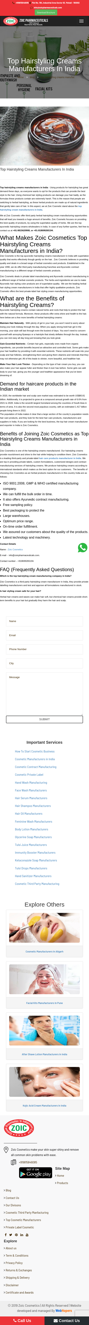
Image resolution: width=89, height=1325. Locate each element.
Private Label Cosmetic (19, 1227)
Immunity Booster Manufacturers (35, 852)
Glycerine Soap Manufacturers (33, 837)
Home (60, 1175)
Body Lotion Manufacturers (31, 829)
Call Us (22, 1320)
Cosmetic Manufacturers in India (35, 759)
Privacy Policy (14, 1263)
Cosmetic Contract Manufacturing (35, 767)
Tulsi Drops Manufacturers (31, 868)
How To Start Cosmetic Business (34, 751)
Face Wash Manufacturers (31, 790)
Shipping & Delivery (18, 1277)
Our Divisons (13, 1205)
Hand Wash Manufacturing (31, 782)
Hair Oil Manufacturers (28, 813)
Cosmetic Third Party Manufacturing (37, 883)
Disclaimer (12, 1285)
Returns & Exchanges (19, 1270)
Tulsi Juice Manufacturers (31, 844)
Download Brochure (46, 12)
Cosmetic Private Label (29, 774)
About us (11, 1248)
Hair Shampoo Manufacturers (33, 806)
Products (62, 1183)
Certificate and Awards (20, 1292)
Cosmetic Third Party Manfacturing (26, 1212)
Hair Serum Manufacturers (31, 798)
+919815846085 (22, 2)
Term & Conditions (17, 1255)
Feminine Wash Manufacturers (33, 821)
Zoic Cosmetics (15, 549)
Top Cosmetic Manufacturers (23, 1220)
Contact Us (12, 1198)
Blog (8, 1190)
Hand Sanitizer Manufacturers (33, 876)
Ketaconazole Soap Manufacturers (36, 860)
